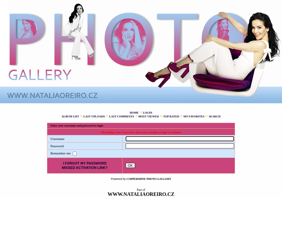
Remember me (60, 153)
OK (130, 165)
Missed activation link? (84, 168)
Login (147, 112)
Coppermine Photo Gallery (149, 178)
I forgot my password (85, 163)
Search (215, 116)
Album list (70, 116)
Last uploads (94, 116)
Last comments (121, 116)
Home (134, 112)
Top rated (171, 116)
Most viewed (148, 116)
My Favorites (193, 116)
